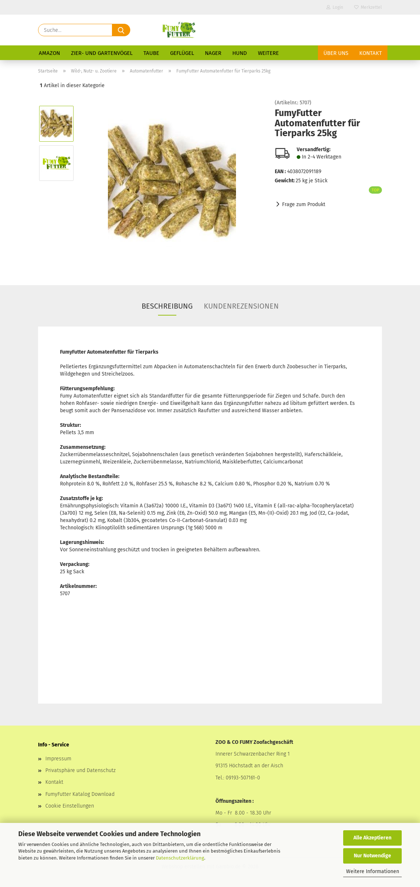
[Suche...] (121, 30)
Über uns (335, 53)
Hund (239, 53)
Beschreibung (167, 306)
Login (334, 7)
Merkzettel (368, 7)
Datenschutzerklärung (180, 858)
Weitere (268, 53)
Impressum (58, 759)
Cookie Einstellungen (69, 806)
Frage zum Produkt (303, 204)
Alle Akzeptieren (372, 838)
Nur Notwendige (372, 856)
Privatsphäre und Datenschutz (80, 770)
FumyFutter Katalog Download (80, 794)
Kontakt (370, 53)
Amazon (49, 53)
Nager (213, 53)
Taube (151, 53)
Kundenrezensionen (241, 306)
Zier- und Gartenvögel (101, 53)
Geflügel (182, 53)
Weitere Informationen (372, 871)
